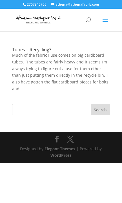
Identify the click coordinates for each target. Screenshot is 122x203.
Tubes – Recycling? (31, 50)
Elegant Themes (60, 148)
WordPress (61, 155)
